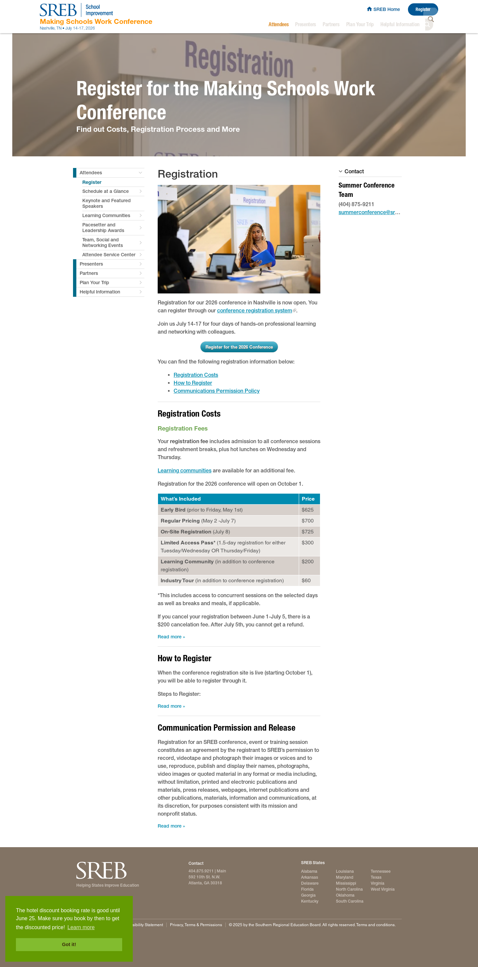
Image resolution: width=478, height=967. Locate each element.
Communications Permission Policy (217, 391)
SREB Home (386, 9)
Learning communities (184, 470)
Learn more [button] (81, 927)
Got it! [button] (69, 944)
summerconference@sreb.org (375, 212)
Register (423, 9)
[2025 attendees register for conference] (239, 239)
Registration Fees (183, 428)
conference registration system (254, 310)
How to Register (193, 383)
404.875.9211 (201, 871)
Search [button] (432, 25)
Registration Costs (196, 375)
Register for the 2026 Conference (239, 347)
